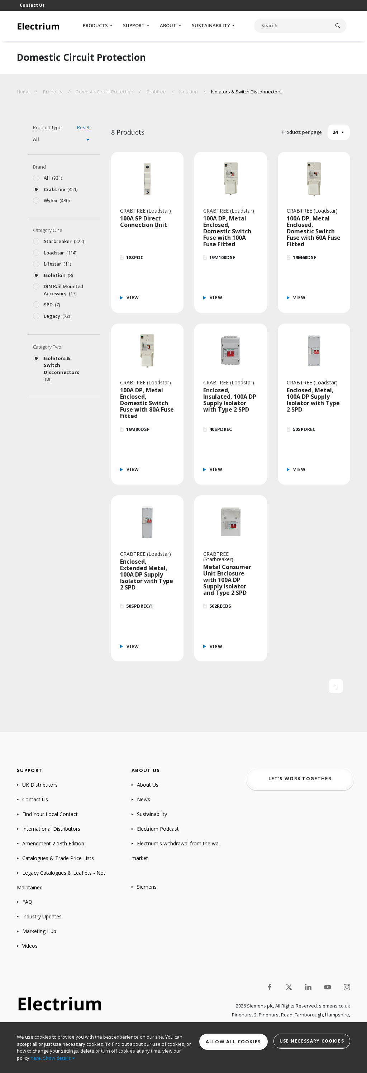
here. (36, 1058)
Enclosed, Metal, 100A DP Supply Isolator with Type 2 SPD (313, 400)
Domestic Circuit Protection (104, 91)
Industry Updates (42, 916)
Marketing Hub (39, 931)
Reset (83, 127)
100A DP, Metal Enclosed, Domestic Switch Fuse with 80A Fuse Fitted (147, 403)
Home (23, 91)
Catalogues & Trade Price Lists (58, 858)
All (36, 139)
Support (134, 25)
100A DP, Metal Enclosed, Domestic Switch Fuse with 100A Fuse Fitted (227, 231)
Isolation (188, 91)
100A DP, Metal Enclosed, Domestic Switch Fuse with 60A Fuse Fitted (313, 231)
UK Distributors (40, 784)
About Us (147, 784)
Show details (59, 1058)
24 (335, 132)
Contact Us (32, 5)
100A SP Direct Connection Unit (143, 221)
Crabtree (156, 91)
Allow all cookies (233, 1041)
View (133, 298)
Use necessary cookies (312, 1041)
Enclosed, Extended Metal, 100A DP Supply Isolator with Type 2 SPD (146, 574)
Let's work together (300, 778)
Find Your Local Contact (50, 814)
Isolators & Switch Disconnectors (246, 91)
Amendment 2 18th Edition (53, 843)
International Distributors (51, 828)
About (168, 25)
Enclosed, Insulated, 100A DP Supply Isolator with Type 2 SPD (229, 400)
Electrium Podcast (158, 828)
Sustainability (211, 25)
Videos (30, 945)
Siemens (147, 886)
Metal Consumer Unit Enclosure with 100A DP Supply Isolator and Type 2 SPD (227, 580)
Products (96, 25)
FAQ (27, 901)
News (143, 799)
